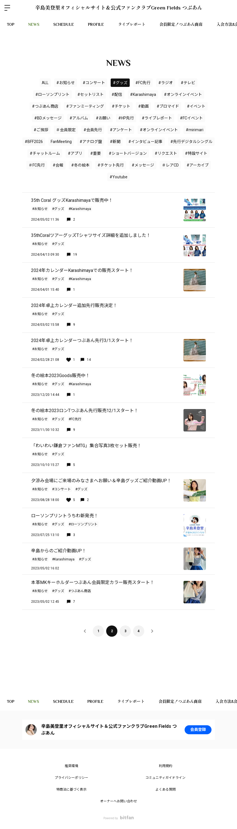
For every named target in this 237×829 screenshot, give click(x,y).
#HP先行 (126, 118)
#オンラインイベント (159, 130)
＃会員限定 (66, 130)
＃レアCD (170, 165)
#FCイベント (191, 118)
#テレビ (188, 82)
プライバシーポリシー (71, 778)
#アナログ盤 (91, 141)
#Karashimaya (143, 94)
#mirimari (194, 130)
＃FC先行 (37, 165)
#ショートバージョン (128, 153)
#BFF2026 (34, 141)
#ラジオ (165, 82)
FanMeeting (61, 141)
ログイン (228, 7)
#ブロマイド (168, 106)
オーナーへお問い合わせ (118, 801)
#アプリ (75, 153)
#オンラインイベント (183, 94)
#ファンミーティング (85, 106)
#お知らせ (65, 82)
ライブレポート (131, 24)
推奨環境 (71, 766)
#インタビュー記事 (145, 141)
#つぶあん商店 (45, 106)
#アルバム (78, 118)
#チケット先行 (110, 165)
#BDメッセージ (48, 118)
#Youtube (118, 177)
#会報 (58, 165)
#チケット (121, 106)
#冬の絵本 (80, 165)
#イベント (196, 106)
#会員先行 (92, 130)
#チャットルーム (45, 153)
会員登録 (198, 730)
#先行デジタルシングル (191, 141)
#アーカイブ (198, 165)
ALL (45, 82)
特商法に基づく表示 (71, 789)
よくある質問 (165, 789)
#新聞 (115, 141)
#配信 (116, 94)
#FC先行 (142, 82)
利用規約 (165, 766)
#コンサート (94, 82)
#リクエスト (166, 153)
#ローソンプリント (52, 94)
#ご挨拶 (41, 130)
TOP (10, 24)
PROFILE (96, 24)
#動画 (143, 106)
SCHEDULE (63, 24)
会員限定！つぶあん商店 (181, 24)
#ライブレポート (157, 118)
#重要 (95, 153)
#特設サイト (196, 153)
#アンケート (121, 130)
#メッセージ (143, 165)
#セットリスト (90, 94)
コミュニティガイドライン (165, 778)
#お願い (103, 118)
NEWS (33, 24)
